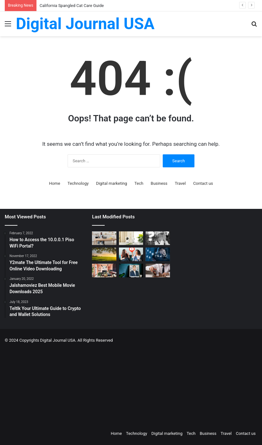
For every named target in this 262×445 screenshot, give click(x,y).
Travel (180, 183)
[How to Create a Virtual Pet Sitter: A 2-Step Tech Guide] (131, 238)
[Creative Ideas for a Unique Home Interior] (104, 270)
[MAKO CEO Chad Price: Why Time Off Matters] (131, 270)
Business (159, 183)
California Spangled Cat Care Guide (72, 5)
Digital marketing (111, 183)
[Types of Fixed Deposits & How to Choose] (158, 270)
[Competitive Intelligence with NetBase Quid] (158, 254)
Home (54, 183)
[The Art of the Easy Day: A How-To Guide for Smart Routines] (104, 238)
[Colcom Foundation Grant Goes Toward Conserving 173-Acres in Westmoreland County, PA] (104, 254)
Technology (78, 183)
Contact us (203, 183)
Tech (138, 183)
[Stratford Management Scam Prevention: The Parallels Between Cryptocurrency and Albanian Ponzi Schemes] (158, 238)
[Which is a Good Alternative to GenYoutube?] (131, 254)
